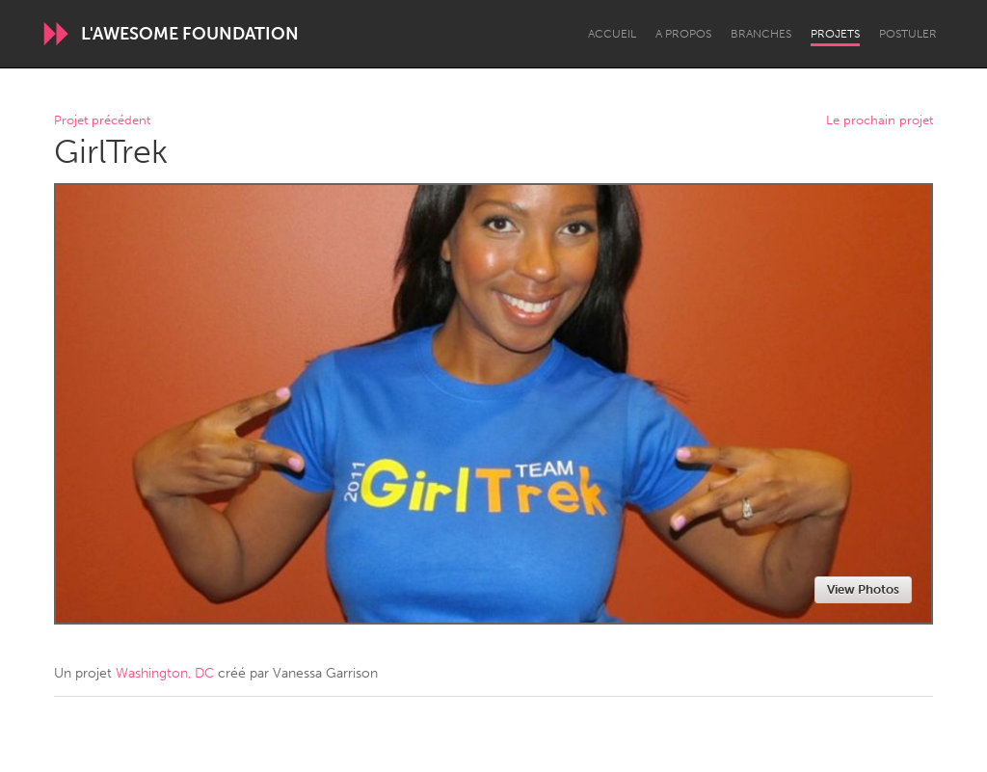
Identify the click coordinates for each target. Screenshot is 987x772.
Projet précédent (102, 121)
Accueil (612, 33)
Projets (835, 33)
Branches (761, 33)
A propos (683, 33)
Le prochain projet (879, 121)
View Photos (863, 589)
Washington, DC (165, 673)
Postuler (908, 33)
